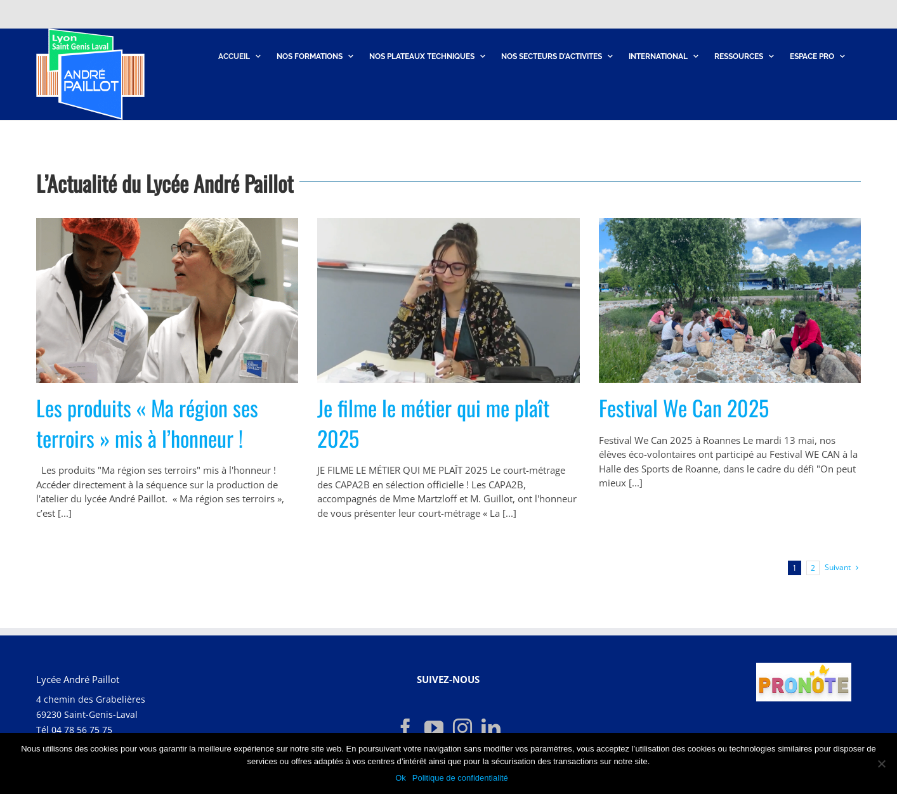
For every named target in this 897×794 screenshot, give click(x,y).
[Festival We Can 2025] (730, 300)
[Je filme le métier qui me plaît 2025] (448, 300)
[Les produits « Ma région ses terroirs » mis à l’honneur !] (167, 300)
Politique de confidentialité (460, 778)
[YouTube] (433, 728)
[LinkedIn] (491, 728)
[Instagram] (462, 728)
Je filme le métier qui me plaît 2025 (433, 422)
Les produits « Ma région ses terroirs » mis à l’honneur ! (147, 422)
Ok (400, 778)
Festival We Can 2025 (684, 407)
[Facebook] (405, 728)
